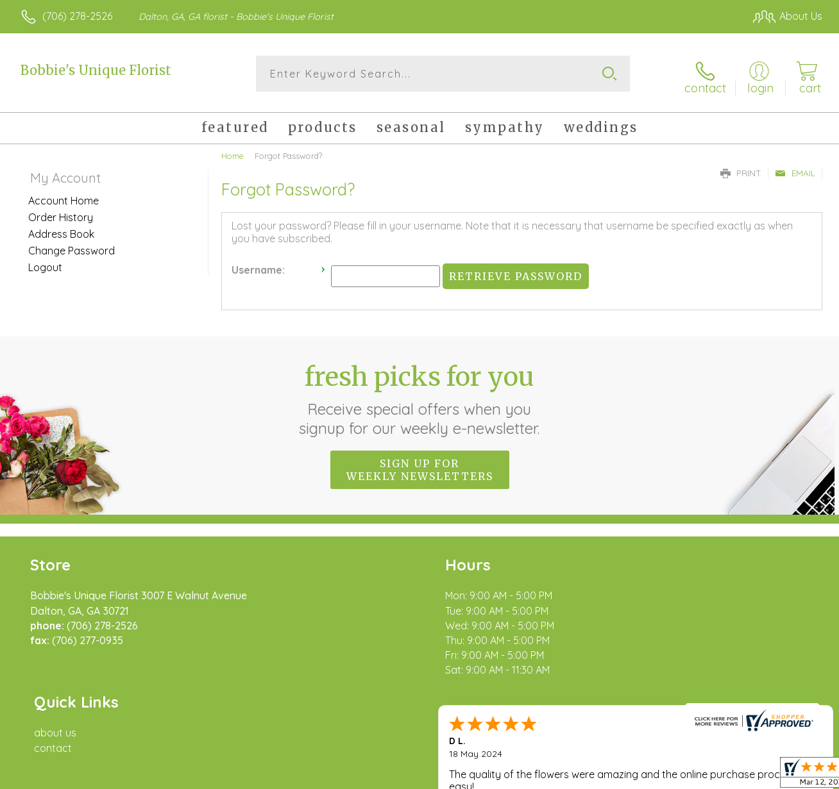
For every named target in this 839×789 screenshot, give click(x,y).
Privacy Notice (614, 776)
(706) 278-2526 (77, 16)
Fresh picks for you (420, 394)
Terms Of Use (539, 776)
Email (795, 168)
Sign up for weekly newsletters (419, 465)
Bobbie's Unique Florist (96, 70)
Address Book (61, 228)
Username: (258, 265)
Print (740, 168)
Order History (60, 212)
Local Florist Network (706, 776)
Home (232, 150)
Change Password (71, 245)
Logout (45, 262)
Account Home (63, 195)
